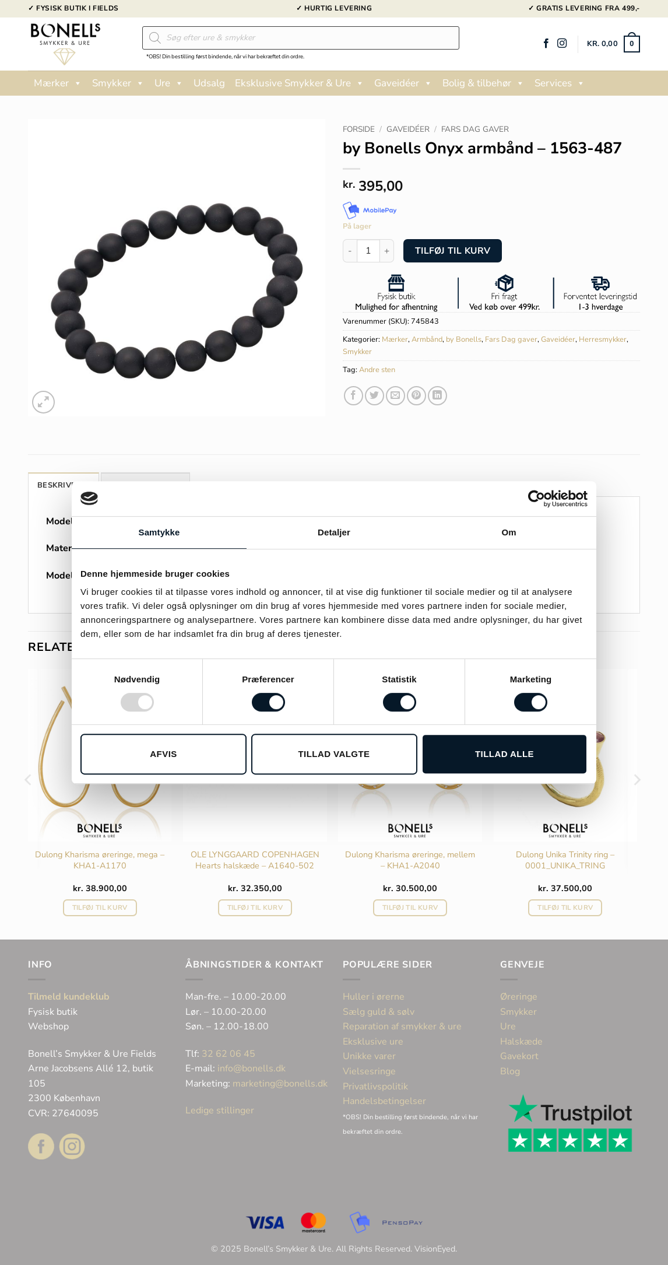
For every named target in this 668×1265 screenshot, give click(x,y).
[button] (613, 44)
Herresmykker (603, 339)
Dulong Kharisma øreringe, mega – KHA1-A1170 (99, 860)
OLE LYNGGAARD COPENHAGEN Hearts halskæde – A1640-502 (255, 860)
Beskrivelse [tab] (63, 485)
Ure (169, 83)
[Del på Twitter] (374, 395)
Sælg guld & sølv (378, 1011)
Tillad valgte (334, 754)
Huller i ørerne (374, 996)
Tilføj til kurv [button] (100, 907)
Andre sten (377, 370)
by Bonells (463, 339)
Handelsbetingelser (384, 1101)
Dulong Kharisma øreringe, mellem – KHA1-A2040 (410, 860)
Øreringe (518, 996)
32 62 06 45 (228, 1053)
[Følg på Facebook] (546, 43)
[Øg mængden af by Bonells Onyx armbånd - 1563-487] (387, 250)
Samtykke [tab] (159, 532)
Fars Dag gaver (475, 129)
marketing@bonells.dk (280, 1083)
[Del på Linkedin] (437, 395)
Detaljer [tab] (334, 532)
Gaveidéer (403, 83)
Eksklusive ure (373, 1041)
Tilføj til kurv (453, 250)
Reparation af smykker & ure (402, 1026)
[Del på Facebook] (353, 395)
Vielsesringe (370, 1071)
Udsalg (209, 83)
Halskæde (521, 1041)
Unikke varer (369, 1056)
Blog (510, 1071)
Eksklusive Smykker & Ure (299, 83)
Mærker (58, 83)
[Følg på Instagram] (562, 43)
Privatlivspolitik (375, 1086)
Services (560, 83)
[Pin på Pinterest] (416, 395)
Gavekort (519, 1056)
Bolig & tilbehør (483, 83)
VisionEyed (434, 1249)
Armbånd (427, 339)
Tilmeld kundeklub (69, 996)
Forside (359, 129)
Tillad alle (504, 754)
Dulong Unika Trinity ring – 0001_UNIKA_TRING (565, 860)
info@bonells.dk (251, 1068)
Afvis (163, 754)
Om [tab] (508, 532)
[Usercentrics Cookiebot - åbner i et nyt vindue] (537, 498)
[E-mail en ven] (395, 395)
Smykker (118, 83)
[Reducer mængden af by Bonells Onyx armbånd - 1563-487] (350, 250)
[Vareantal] (368, 250)
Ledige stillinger (219, 1110)
